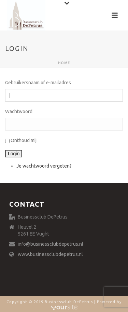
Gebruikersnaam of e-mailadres (38, 82)
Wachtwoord (18, 111)
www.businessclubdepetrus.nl (50, 254)
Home (64, 63)
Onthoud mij (24, 140)
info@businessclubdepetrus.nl (50, 244)
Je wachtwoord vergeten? (44, 166)
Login (13, 153)
